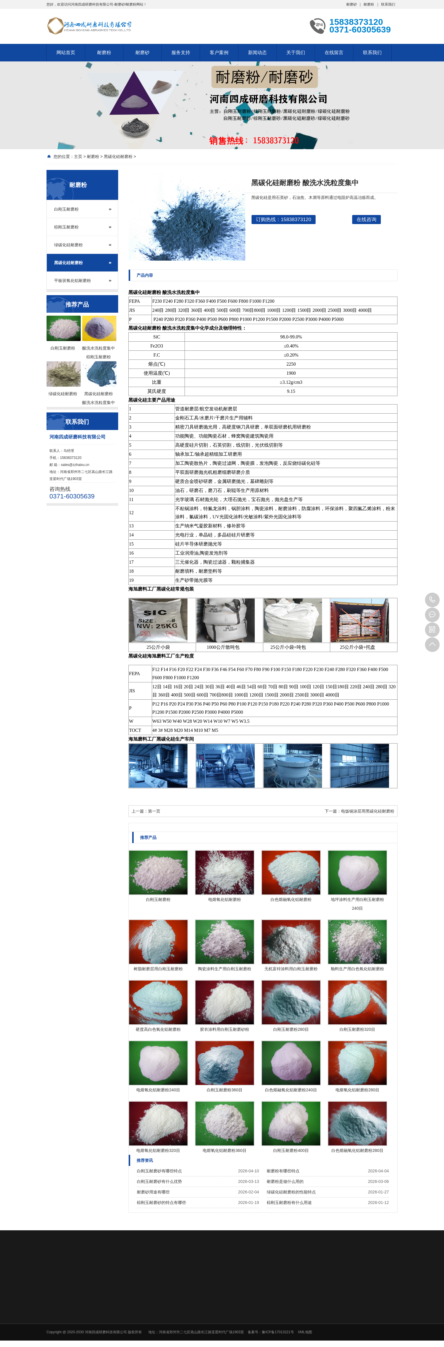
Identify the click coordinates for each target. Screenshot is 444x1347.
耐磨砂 (351, 4)
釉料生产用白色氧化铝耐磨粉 (357, 968)
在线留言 (334, 52)
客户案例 (219, 52)
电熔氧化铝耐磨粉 (224, 899)
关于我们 (295, 52)
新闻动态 (257, 52)
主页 (78, 156)
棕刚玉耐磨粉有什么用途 (289, 1202)
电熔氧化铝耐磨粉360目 (224, 1150)
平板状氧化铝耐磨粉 (72, 280)
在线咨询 (366, 219)
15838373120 (432, 600)
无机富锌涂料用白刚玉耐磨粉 (291, 968)
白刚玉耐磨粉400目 (291, 1150)
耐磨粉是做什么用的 (285, 1181)
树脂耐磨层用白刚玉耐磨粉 (158, 968)
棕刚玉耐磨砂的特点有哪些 (161, 1202)
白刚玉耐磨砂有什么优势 (159, 1181)
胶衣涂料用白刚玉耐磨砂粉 (224, 1029)
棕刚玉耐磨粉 (66, 227)
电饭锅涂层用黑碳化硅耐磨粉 (367, 811)
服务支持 (180, 52)
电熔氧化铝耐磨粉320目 (158, 1150)
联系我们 (388, 4)
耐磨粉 (369, 4)
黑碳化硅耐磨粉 (118, 156)
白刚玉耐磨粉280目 (291, 1029)
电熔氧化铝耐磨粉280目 (357, 1090)
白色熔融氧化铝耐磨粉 (291, 899)
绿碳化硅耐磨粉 (68, 244)
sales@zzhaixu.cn (75, 465)
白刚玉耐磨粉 (66, 209)
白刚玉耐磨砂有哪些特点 (159, 1171)
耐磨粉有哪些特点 (283, 1171)
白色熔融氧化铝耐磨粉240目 (291, 1090)
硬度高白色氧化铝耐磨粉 (158, 1029)
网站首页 (65, 52)
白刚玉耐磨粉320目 (357, 1029)
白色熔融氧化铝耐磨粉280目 (357, 1150)
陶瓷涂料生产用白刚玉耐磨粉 (224, 968)
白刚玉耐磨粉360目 (224, 1090)
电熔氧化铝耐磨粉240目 (158, 1090)
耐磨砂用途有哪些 (153, 1192)
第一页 (154, 811)
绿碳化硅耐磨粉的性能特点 (291, 1192)
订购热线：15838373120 (283, 219)
